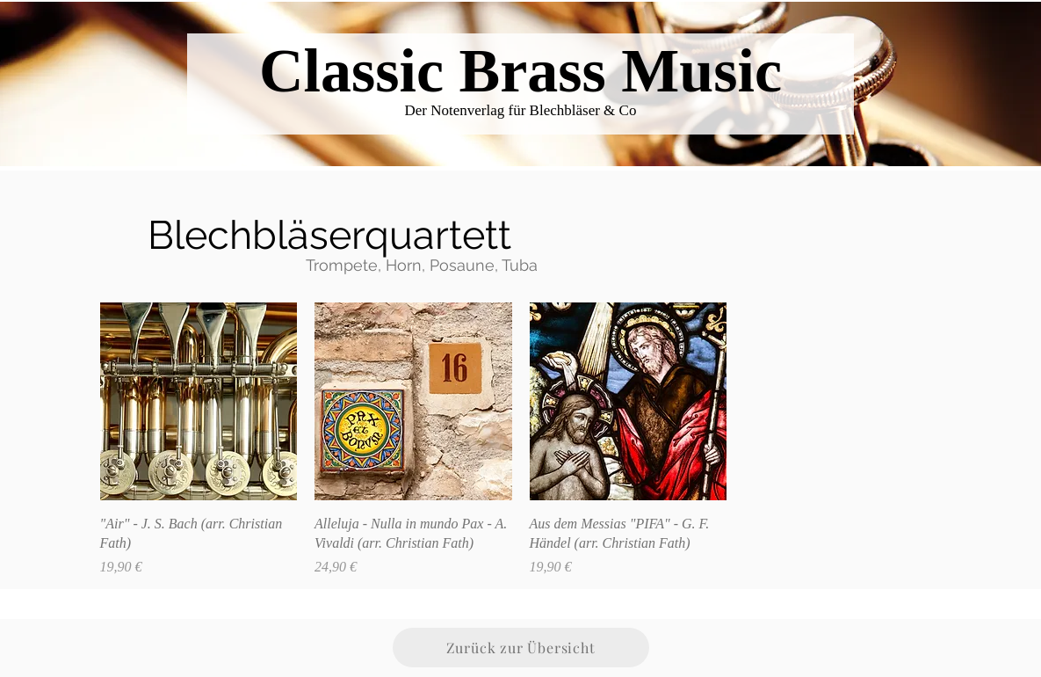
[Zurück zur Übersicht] (521, 647)
